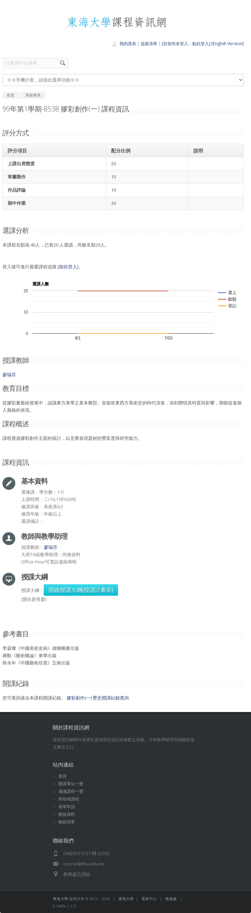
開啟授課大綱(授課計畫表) (81, 590)
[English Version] (227, 44)
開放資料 (66, 814)
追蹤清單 (149, 44)
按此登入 (68, 266)
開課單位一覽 (70, 784)
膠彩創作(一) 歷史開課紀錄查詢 (98, 698)
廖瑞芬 (9, 374)
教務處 (171, 898)
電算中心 (149, 898)
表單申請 (66, 807)
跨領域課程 (68, 799)
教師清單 (66, 822)
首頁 (62, 776)
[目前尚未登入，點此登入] (186, 44)
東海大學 (60, 898)
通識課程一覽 (70, 791)
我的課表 (127, 44)
